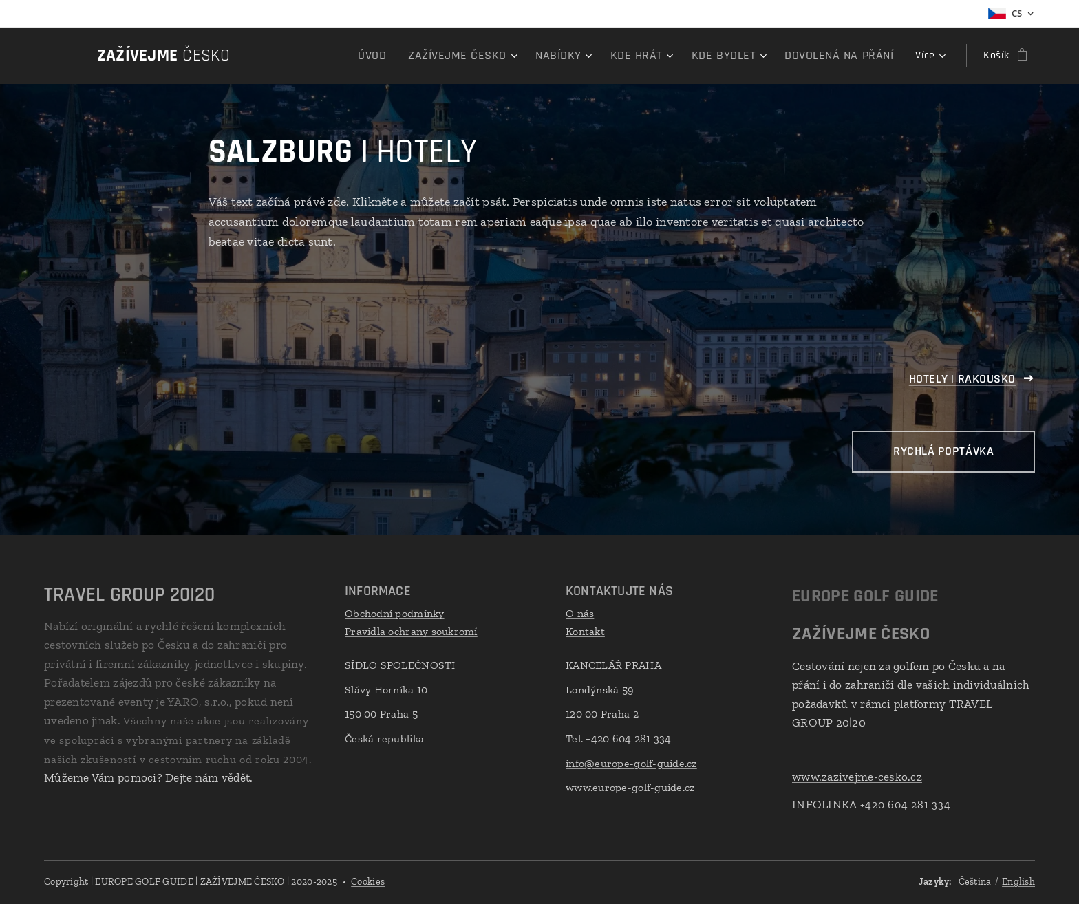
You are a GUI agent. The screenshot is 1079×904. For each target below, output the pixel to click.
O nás (580, 613)
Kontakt (585, 630)
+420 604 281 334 (905, 803)
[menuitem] (306, 56)
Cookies (368, 881)
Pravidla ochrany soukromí (411, 630)
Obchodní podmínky (395, 613)
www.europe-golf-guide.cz (630, 787)
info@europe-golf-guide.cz (631, 762)
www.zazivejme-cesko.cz (857, 777)
